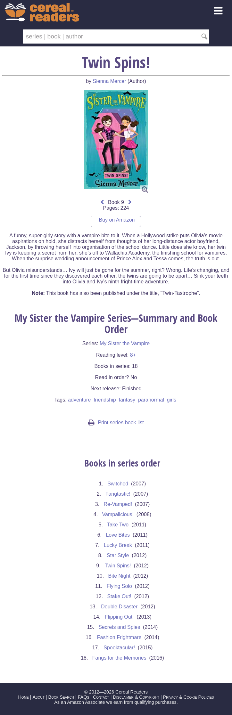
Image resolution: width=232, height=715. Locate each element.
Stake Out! (119, 596)
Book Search (61, 697)
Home (23, 697)
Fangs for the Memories (119, 658)
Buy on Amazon (117, 220)
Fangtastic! (117, 494)
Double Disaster (119, 606)
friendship (105, 399)
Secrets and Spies (119, 627)
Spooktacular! (119, 647)
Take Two (117, 524)
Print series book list (116, 422)
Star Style (118, 555)
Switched (117, 483)
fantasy (127, 399)
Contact (101, 697)
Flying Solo (119, 586)
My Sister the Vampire (125, 343)
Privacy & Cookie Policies (188, 697)
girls (171, 399)
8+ (133, 355)
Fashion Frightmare (119, 637)
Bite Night (119, 576)
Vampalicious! (118, 514)
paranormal (151, 399)
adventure (79, 399)
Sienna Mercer (109, 81)
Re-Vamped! (118, 504)
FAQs (83, 697)
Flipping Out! (119, 617)
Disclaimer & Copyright (136, 697)
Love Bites (118, 535)
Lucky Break (118, 545)
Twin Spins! (118, 565)
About (38, 697)
